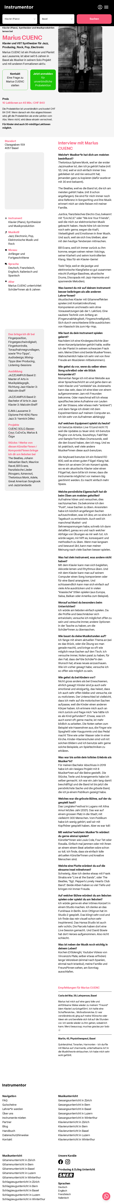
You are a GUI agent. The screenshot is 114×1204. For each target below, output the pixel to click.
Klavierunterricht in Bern (73, 1126)
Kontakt (7, 1139)
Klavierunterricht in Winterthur (76, 1139)
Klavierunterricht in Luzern (74, 1135)
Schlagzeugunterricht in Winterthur (23, 1199)
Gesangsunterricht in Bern (74, 1105)
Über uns (7, 1113)
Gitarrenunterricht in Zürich (18, 1160)
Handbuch (8, 1131)
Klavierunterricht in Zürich (73, 1122)
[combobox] (19, 19)
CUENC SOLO (16, 429)
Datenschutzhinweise (15, 1135)
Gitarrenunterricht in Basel (18, 1169)
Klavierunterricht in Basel (73, 1131)
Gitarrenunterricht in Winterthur (21, 1177)
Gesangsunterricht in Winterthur (78, 1118)
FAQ (5, 1100)
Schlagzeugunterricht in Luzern (21, 1195)
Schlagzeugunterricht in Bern (20, 1186)
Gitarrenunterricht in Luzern (19, 1173)
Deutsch (62, 1187)
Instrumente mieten (14, 1118)
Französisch (64, 1194)
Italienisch (63, 1198)
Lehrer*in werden (12, 1109)
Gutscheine (9, 1105)
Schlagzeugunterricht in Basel (20, 1190)
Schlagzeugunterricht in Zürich (20, 1182)
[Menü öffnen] (106, 7)
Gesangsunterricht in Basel (74, 1109)
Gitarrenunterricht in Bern (18, 1164)
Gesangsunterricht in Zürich (75, 1100)
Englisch (62, 1191)
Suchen (94, 19)
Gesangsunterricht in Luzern (75, 1113)
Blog (5, 1126)
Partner (6, 1122)
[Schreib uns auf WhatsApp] (106, 1196)
